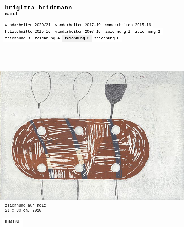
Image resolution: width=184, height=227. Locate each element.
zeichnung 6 (106, 38)
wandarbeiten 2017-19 (78, 25)
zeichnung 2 (147, 32)
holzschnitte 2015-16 (27, 32)
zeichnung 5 (76, 38)
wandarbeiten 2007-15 (78, 32)
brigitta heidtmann (38, 8)
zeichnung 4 (47, 38)
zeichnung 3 (17, 38)
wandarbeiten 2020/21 (27, 25)
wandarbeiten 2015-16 (128, 25)
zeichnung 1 (117, 32)
